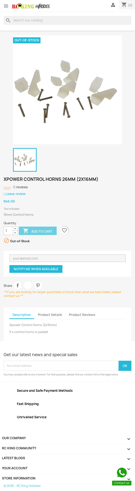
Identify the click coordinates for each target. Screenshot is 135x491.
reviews (20, 187)
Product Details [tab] (50, 315)
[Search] (67, 20)
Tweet (28, 285)
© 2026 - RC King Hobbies (22, 486)
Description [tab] (22, 315)
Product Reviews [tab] (82, 315)
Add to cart (37, 231)
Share (18, 285)
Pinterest (38, 285)
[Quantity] (8, 231)
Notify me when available (36, 269)
